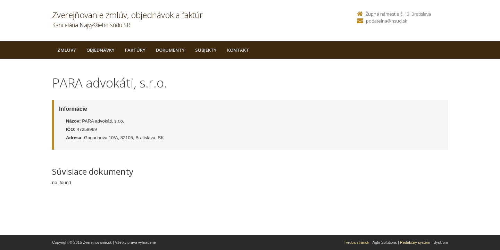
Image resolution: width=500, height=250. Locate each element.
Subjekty (206, 50)
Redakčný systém (415, 242)
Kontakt (238, 50)
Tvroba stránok (356, 242)
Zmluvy (66, 50)
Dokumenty (170, 50)
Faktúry (135, 50)
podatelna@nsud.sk (386, 21)
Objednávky (100, 50)
